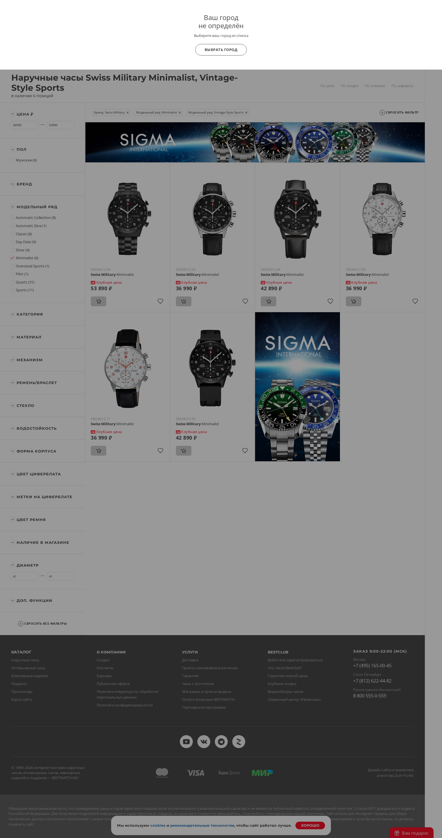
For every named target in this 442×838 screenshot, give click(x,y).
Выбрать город (221, 49)
